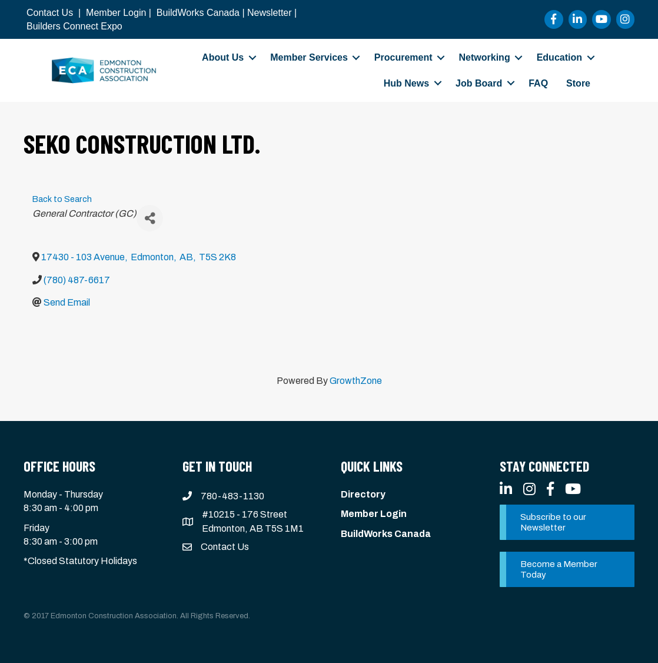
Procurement (403, 57)
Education (559, 57)
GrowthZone (356, 381)
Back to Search (62, 199)
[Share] (150, 218)
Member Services (309, 57)
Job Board (479, 83)
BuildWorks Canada (198, 13)
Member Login (116, 13)
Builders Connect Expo (74, 26)
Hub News (406, 83)
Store (578, 83)
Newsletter (269, 13)
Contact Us (49, 13)
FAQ (538, 83)
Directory (363, 494)
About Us (223, 57)
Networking (484, 57)
